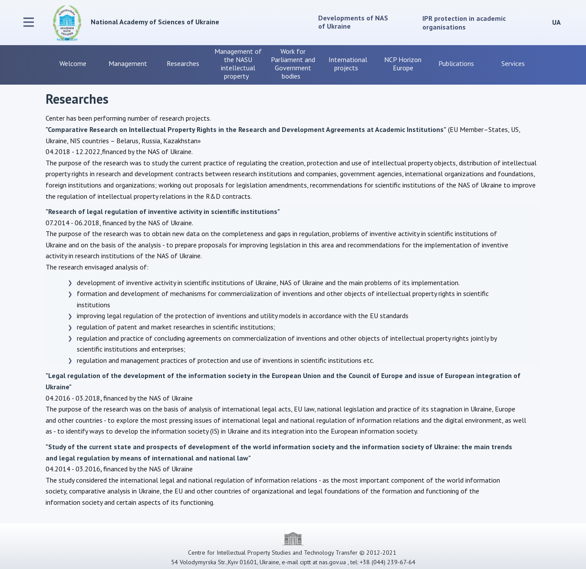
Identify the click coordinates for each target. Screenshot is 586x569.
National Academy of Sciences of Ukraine (155, 21)
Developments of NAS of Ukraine (354, 21)
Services (513, 63)
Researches (183, 63)
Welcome (72, 63)
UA (556, 22)
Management (128, 63)
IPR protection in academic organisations (464, 22)
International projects (348, 63)
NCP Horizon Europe (402, 63)
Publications (457, 63)
